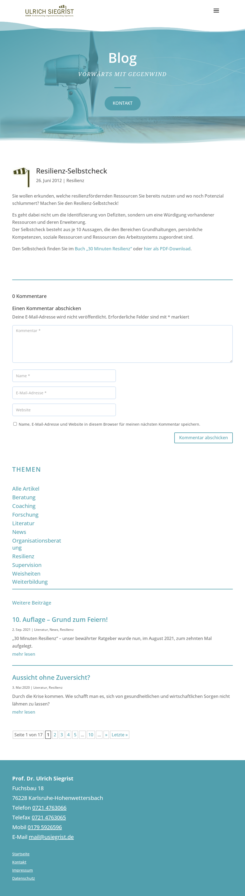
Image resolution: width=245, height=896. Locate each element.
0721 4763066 (49, 807)
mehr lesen (23, 654)
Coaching (24, 506)
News (19, 532)
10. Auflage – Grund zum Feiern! (60, 619)
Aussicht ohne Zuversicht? (51, 677)
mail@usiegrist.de (51, 837)
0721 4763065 (49, 817)
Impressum (22, 870)
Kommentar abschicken (203, 438)
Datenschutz (23, 879)
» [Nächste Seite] (106, 735)
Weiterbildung (30, 581)
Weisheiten (26, 573)
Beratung (24, 497)
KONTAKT (123, 103)
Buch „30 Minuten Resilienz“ (103, 249)
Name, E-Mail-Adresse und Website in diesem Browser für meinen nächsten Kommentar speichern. (109, 424)
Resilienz (75, 180)
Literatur (23, 523)
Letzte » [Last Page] (120, 735)
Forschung (25, 514)
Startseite (21, 854)
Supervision (26, 565)
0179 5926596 (45, 827)
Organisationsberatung (36, 544)
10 (90, 735)
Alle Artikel (25, 488)
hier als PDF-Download (167, 249)
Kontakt (19, 862)
